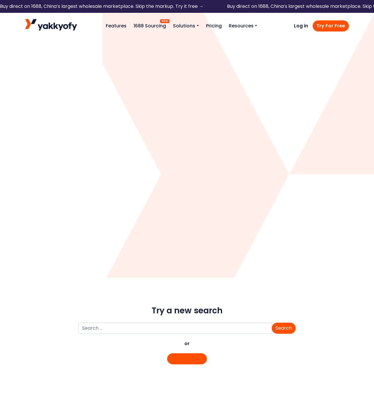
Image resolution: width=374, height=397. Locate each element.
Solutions (184, 25)
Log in (301, 25)
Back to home (187, 358)
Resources (241, 25)
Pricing (214, 25)
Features (116, 25)
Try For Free (330, 25)
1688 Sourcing (150, 25)
